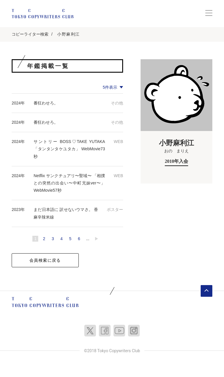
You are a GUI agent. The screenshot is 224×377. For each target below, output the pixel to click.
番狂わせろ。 (46, 103)
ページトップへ (206, 291)
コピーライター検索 (30, 34)
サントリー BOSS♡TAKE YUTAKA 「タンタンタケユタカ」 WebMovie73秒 (69, 148)
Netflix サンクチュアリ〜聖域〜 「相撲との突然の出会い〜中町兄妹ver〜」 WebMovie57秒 (69, 183)
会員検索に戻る (45, 260)
